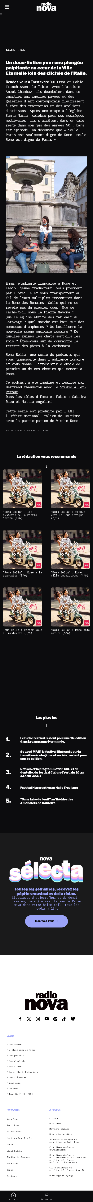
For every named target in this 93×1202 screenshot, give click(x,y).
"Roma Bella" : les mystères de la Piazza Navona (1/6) (20, 515)
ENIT (72, 411)
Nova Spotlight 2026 (21, 1094)
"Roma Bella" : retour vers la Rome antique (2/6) (68, 515)
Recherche (46, 1196)
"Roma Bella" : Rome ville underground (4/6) (69, 574)
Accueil (13, 1196)
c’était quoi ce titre (22, 1050)
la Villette (13, 1131)
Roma (19, 430)
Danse (10, 1169)
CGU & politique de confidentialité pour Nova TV (66, 1169)
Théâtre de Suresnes (18, 1157)
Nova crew (55, 1123)
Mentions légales (59, 1129)
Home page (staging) (61, 1175)
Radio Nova (13, 1125)
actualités (15, 1066)
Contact (53, 1118)
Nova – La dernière (60, 1134)
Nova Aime (12, 1118)
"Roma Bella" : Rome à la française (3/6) (22, 574)
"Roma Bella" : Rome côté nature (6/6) (70, 631)
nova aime (14, 1083)
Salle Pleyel (14, 1150)
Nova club (12, 1163)
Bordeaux (12, 1176)
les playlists (17, 1061)
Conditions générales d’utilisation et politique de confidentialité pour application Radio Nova (67, 1159)
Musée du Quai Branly (19, 1138)
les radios (15, 1044)
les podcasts (16, 1055)
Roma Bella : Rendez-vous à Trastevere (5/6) (22, 631)
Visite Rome (67, 421)
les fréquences (18, 1077)
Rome (45, 430)
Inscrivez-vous (44, 921)
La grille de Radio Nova (23, 1072)
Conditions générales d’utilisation (61, 1148)
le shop (13, 1088)
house (10, 1144)
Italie (9, 430)
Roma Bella (33, 430)
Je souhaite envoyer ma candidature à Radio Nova (64, 1140)
